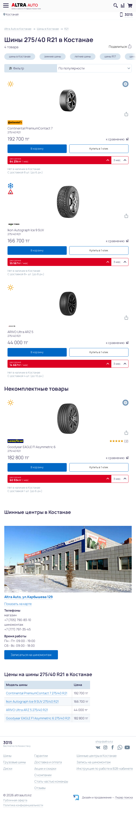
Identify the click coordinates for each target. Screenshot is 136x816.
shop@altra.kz (104, 741)
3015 (129, 15)
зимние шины (52, 56)
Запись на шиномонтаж (94, 762)
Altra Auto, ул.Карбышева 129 (28, 597)
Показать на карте (18, 604)
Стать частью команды (51, 781)
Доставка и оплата (48, 762)
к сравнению (117, 139)
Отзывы (39, 788)
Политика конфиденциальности (23, 805)
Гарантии (41, 756)
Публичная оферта (15, 800)
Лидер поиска (124, 797)
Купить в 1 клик (98, 148)
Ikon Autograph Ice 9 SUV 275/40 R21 (32, 701)
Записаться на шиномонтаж (31, 655)
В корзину (37, 148)
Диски (7, 768)
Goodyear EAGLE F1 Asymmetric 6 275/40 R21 (38, 718)
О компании (42, 775)
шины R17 (110, 56)
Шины (7, 756)
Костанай (12, 14)
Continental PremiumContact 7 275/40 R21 (36, 693)
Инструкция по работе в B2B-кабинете (105, 768)
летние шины (83, 56)
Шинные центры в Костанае (96, 756)
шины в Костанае (19, 56)
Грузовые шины (14, 762)
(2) (126, 441)
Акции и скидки (45, 768)
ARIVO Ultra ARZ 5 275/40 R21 (27, 710)
